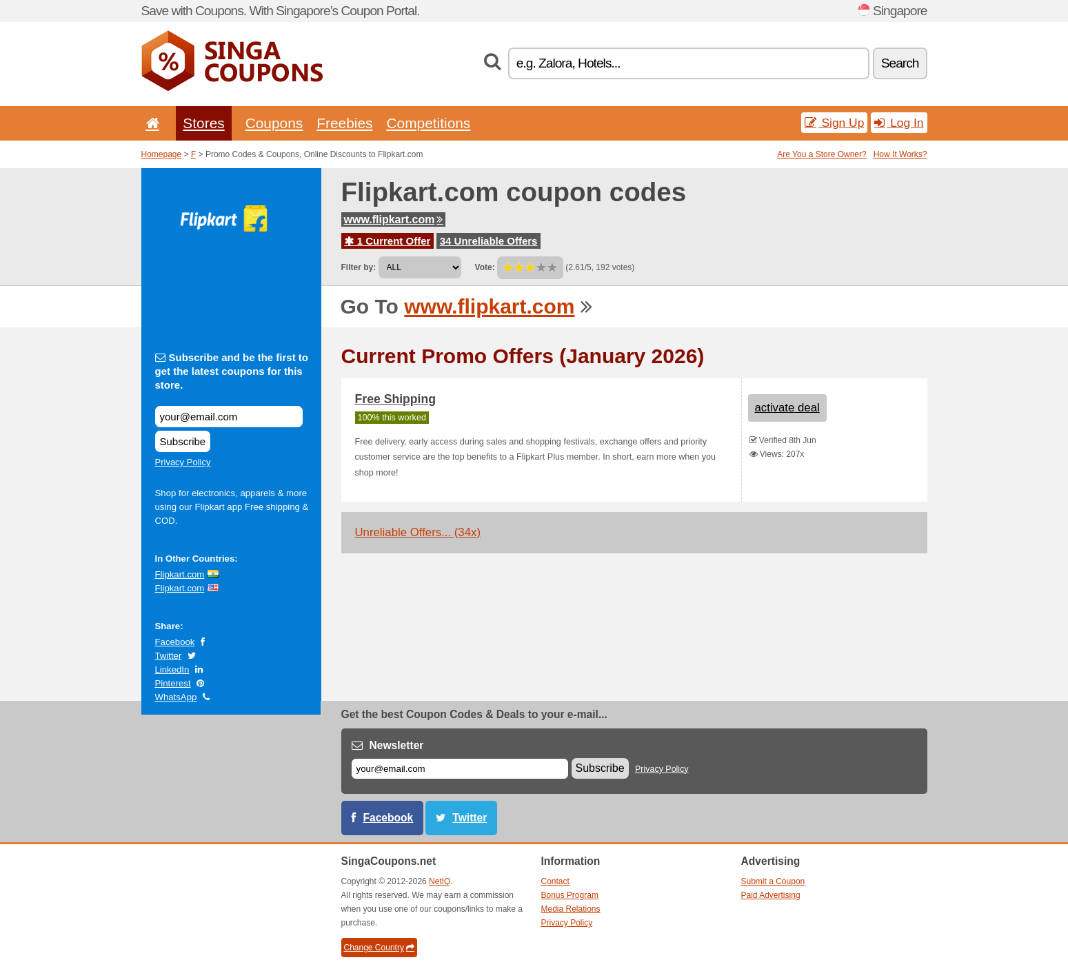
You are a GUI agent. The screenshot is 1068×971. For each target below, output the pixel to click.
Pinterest (173, 683)
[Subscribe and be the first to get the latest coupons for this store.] (229, 416)
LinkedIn (172, 669)
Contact (555, 881)
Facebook (175, 642)
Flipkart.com (180, 574)
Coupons (274, 123)
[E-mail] (460, 769)
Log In (898, 123)
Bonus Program (569, 895)
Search (900, 63)
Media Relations (571, 909)
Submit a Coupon (773, 881)
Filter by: (358, 267)
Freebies (344, 123)
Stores (203, 123)
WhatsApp (176, 697)
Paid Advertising (770, 895)
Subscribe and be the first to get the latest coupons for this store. (232, 371)
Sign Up (835, 123)
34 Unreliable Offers (489, 241)
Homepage (161, 154)
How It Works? (900, 154)
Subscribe (183, 441)
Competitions (428, 123)
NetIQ (439, 881)
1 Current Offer (388, 241)
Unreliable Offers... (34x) (418, 532)
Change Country (379, 947)
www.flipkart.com (393, 219)
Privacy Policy (183, 462)
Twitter (168, 656)
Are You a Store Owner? (821, 154)
